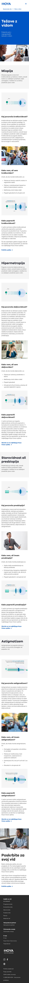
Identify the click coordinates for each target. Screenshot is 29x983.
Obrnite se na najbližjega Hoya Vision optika (11, 627)
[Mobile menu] (26, 3)
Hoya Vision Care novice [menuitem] (10, 941)
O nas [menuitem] (4, 938)
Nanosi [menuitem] (5, 915)
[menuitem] (4, 959)
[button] (14, 964)
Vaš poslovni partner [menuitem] (9, 925)
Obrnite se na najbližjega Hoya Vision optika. (11, 444)
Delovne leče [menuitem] (6, 910)
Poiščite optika (6, 250)
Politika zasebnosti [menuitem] (8, 969)
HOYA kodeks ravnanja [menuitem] (9, 974)
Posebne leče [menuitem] (6, 913)
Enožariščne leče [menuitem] (7, 907)
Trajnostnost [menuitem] (6, 943)
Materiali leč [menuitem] (6, 918)
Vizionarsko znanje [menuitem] (8, 931)
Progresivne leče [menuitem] (7, 904)
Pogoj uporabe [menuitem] (7, 971)
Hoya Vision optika (17, 245)
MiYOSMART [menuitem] (6, 901)
